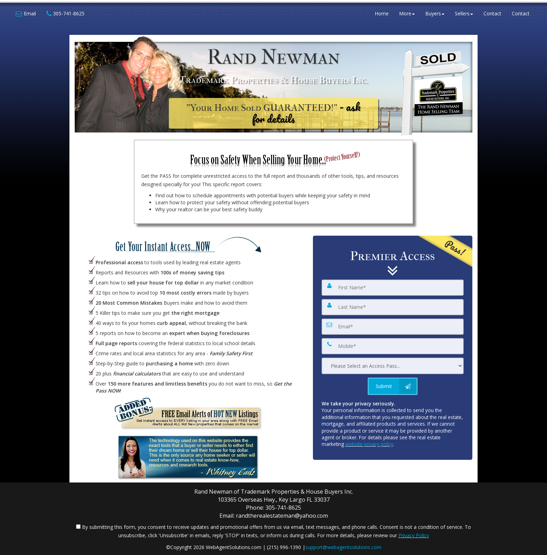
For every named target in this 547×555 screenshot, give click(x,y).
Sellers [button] (464, 13)
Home (382, 13)
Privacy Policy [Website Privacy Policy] (413, 535)
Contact (492, 13)
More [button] (407, 13)
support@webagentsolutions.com (343, 547)
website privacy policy (369, 444)
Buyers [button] (434, 13)
